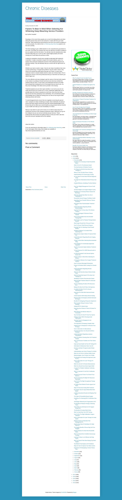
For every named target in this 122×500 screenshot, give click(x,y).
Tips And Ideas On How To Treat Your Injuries (84, 315)
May (75, 463)
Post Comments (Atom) (37, 189)
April (75, 465)
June (75, 461)
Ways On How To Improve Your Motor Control (84, 445)
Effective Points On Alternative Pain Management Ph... (82, 421)
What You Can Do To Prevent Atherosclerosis (84, 364)
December (76, 160)
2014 (74, 480)
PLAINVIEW (63, 492)
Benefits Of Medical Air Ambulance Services (83, 92)
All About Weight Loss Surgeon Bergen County (85, 189)
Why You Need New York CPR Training (83, 412)
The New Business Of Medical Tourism (83, 167)
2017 (74, 474)
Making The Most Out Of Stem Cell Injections (84, 287)
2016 (74, 476)
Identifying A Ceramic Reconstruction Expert (84, 278)
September (77, 455)
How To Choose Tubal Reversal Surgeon (83, 225)
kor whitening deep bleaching (50, 44)
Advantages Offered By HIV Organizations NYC (85, 401)
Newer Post (28, 187)
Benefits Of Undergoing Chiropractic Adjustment (85, 301)
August (76, 457)
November (76, 451)
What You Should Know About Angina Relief (84, 366)
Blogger (74, 492)
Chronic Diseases (41, 8)
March (75, 467)
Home (46, 187)
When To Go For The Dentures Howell (83, 165)
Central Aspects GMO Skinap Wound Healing (84, 295)
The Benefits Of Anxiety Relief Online (82, 410)
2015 (74, 478)
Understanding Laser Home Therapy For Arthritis (85, 351)
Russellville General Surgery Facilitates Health (84, 198)
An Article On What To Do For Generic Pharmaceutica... (83, 290)
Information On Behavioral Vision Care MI (83, 346)
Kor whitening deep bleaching (54, 127)
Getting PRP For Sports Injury (81, 306)
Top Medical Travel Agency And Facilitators (84, 443)
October (76, 453)
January (76, 472)
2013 (74, 482)
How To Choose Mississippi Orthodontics (83, 263)
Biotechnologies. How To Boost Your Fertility (84, 355)
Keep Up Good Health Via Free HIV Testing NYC (85, 344)
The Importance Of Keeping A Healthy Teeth (84, 323)
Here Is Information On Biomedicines (82, 328)
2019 (74, 156)
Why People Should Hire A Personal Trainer (84, 223)
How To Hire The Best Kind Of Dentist (81, 107)
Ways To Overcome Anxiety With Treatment (84, 387)
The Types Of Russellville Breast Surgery (83, 396)
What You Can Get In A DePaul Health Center (84, 353)
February (76, 470)
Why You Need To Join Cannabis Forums (82, 78)
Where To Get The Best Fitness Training (83, 172)
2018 (74, 158)
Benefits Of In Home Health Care (80, 145)
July (75, 459)
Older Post (63, 187)
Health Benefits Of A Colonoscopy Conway (84, 174)
